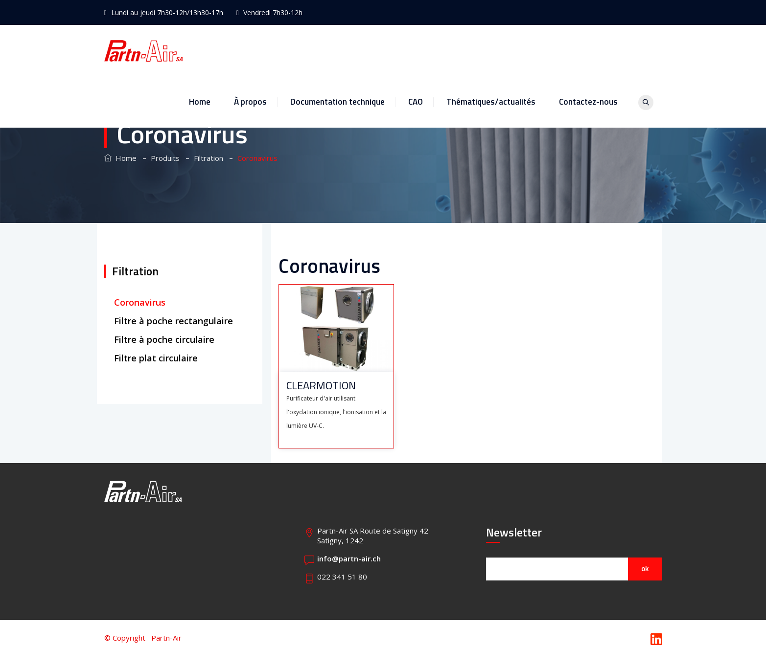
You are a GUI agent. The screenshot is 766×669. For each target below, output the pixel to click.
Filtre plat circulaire (157, 358)
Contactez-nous (602, 50)
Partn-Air (166, 638)
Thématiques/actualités (504, 50)
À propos (264, 50)
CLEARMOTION (321, 385)
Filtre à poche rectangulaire (173, 321)
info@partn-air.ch (349, 558)
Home (213, 50)
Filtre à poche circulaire (166, 339)
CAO (429, 50)
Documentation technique (351, 50)
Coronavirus (139, 302)
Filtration (135, 271)
